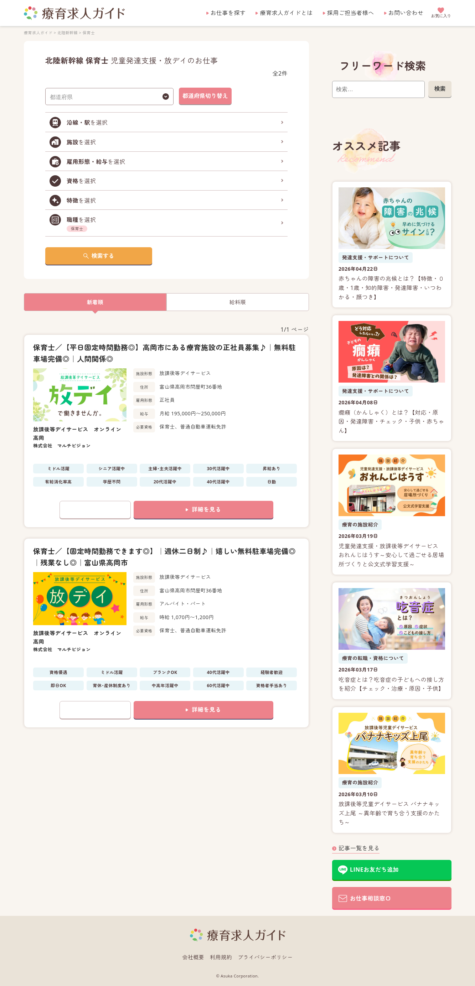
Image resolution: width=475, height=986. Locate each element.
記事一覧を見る (359, 848)
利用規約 (221, 957)
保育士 (88, 32)
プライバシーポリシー (265, 957)
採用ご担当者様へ (350, 13)
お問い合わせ (406, 13)
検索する (102, 256)
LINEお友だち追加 (374, 869)
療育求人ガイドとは (286, 13)
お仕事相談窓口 (370, 898)
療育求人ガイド (38, 32)
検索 (439, 89)
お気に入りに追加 (95, 510)
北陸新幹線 (67, 32)
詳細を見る (206, 509)
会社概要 (193, 957)
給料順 (237, 302)
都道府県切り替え (205, 96)
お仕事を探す (228, 13)
